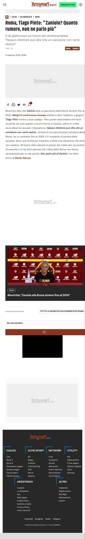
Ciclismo (31, 463)
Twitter (48, 519)
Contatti (20, 488)
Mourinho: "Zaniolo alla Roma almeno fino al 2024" (39, 295)
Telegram (56, 519)
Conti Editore (54, 476)
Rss (68, 457)
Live (54, 5)
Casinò (62, 501)
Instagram (39, 519)
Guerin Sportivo (55, 469)
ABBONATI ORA (68, 5)
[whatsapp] (13, 104)
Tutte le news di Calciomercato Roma (62, 311)
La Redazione (23, 491)
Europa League (12, 469)
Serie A (9, 460)
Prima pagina (73, 463)
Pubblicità (63, 488)
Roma (37, 17)
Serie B (9, 463)
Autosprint (53, 460)
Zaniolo (76, 48)
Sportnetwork (55, 473)
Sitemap (70, 473)
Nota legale (22, 497)
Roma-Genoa (23, 157)
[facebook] (8, 104)
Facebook (29, 519)
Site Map (62, 494)
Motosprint (53, 466)
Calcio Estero (12, 473)
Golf (30, 469)
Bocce (30, 473)
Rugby (30, 460)
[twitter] (18, 104)
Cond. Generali (23, 510)
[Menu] (4, 5)
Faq (18, 494)
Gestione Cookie (24, 504)
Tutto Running (34, 466)
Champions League (14, 466)
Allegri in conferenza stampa (29, 115)
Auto (51, 457)
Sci (29, 457)
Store (69, 469)
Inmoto (52, 463)
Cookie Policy (23, 501)
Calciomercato (26, 17)
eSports (31, 476)
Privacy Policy (23, 507)
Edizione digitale (74, 466)
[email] (24, 104)
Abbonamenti (73, 460)
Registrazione (65, 491)
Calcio (14, 17)
